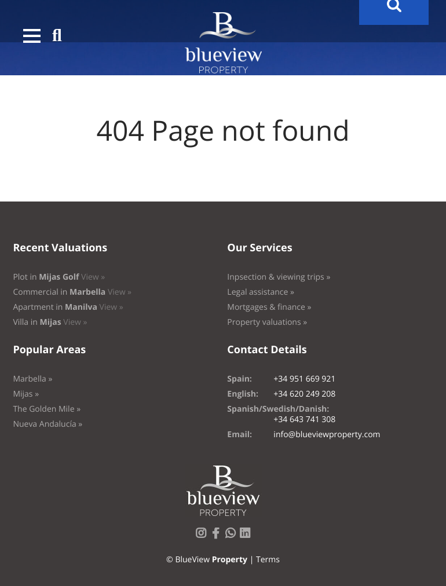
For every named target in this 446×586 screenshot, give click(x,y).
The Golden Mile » (47, 409)
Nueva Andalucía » (47, 424)
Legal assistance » (260, 292)
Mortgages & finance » (269, 307)
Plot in (59, 277)
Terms (268, 559)
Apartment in (68, 307)
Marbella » (32, 378)
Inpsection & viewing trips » (278, 277)
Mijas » (26, 394)
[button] (32, 36)
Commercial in (72, 292)
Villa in (50, 322)
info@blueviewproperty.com (326, 434)
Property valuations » (267, 322)
